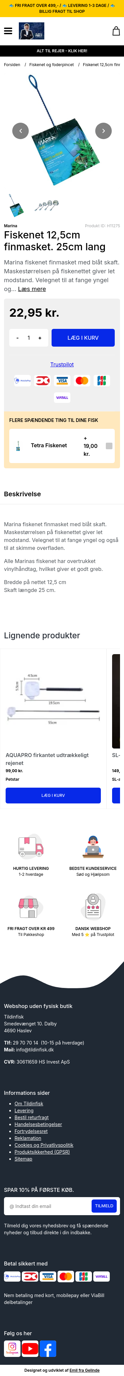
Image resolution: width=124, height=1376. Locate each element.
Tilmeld (104, 1206)
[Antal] (28, 338)
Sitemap (23, 1159)
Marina (10, 225)
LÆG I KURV (83, 337)
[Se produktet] (18, 446)
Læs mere (32, 288)
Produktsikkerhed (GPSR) (42, 1152)
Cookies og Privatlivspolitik (44, 1145)
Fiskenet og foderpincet (51, 64)
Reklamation (28, 1138)
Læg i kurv (53, 795)
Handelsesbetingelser (38, 1124)
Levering (24, 1110)
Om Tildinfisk (29, 1103)
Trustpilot (62, 364)
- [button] (17, 337)
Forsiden (12, 64)
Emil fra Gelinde (84, 1370)
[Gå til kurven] (113, 31)
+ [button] (40, 337)
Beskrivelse (22, 494)
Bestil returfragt (32, 1117)
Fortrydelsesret (31, 1131)
